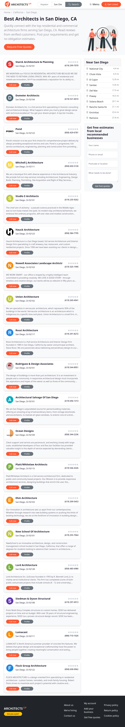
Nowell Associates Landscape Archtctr (39, 263)
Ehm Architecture (26, 498)
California (18, 12)
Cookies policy (111, 715)
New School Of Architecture (33, 531)
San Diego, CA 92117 (25, 334)
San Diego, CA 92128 (25, 569)
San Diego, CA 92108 (25, 602)
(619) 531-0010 (71, 99)
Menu (94, 4)
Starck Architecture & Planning (35, 62)
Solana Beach (102, 101)
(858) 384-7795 (71, 233)
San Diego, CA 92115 (25, 468)
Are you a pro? (13, 714)
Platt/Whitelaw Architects (31, 464)
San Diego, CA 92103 (25, 267)
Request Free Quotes (19, 47)
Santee (102, 85)
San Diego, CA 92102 (25, 300)
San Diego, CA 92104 (25, 99)
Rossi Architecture (27, 330)
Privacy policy (111, 705)
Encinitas (102, 112)
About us (68, 705)
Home (7, 12)
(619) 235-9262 (71, 199)
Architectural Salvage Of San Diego (37, 397)
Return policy (111, 710)
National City (102, 68)
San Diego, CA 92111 (25, 166)
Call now (12, 85)
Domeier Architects (27, 95)
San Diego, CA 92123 (25, 133)
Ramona (102, 117)
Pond (19, 129)
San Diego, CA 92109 (25, 435)
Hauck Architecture (27, 229)
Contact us (69, 715)
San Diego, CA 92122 (25, 669)
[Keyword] (44, 4)
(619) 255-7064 (71, 535)
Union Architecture (27, 296)
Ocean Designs (25, 431)
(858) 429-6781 (71, 132)
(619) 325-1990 (71, 266)
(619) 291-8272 (71, 333)
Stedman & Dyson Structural (33, 598)
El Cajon (102, 79)
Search (73, 4)
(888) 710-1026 (71, 635)
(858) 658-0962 (71, 669)
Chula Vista (102, 74)
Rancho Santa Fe (102, 106)
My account (90, 703)
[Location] (58, 4)
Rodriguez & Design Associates (34, 363)
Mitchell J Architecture (29, 162)
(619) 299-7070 (71, 65)
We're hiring (70, 710)
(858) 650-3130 (71, 166)
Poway (102, 96)
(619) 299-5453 (71, 501)
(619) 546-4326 (71, 468)
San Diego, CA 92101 (25, 66)
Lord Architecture (26, 565)
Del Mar (102, 90)
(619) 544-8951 (71, 367)
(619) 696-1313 (71, 401)
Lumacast (22, 632)
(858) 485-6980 (71, 568)
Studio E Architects (27, 196)
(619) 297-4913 (71, 602)
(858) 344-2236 (71, 434)
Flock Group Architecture (31, 665)
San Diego (31, 12)
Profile (27, 85)
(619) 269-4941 (71, 300)
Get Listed (111, 4)
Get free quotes (102, 186)
